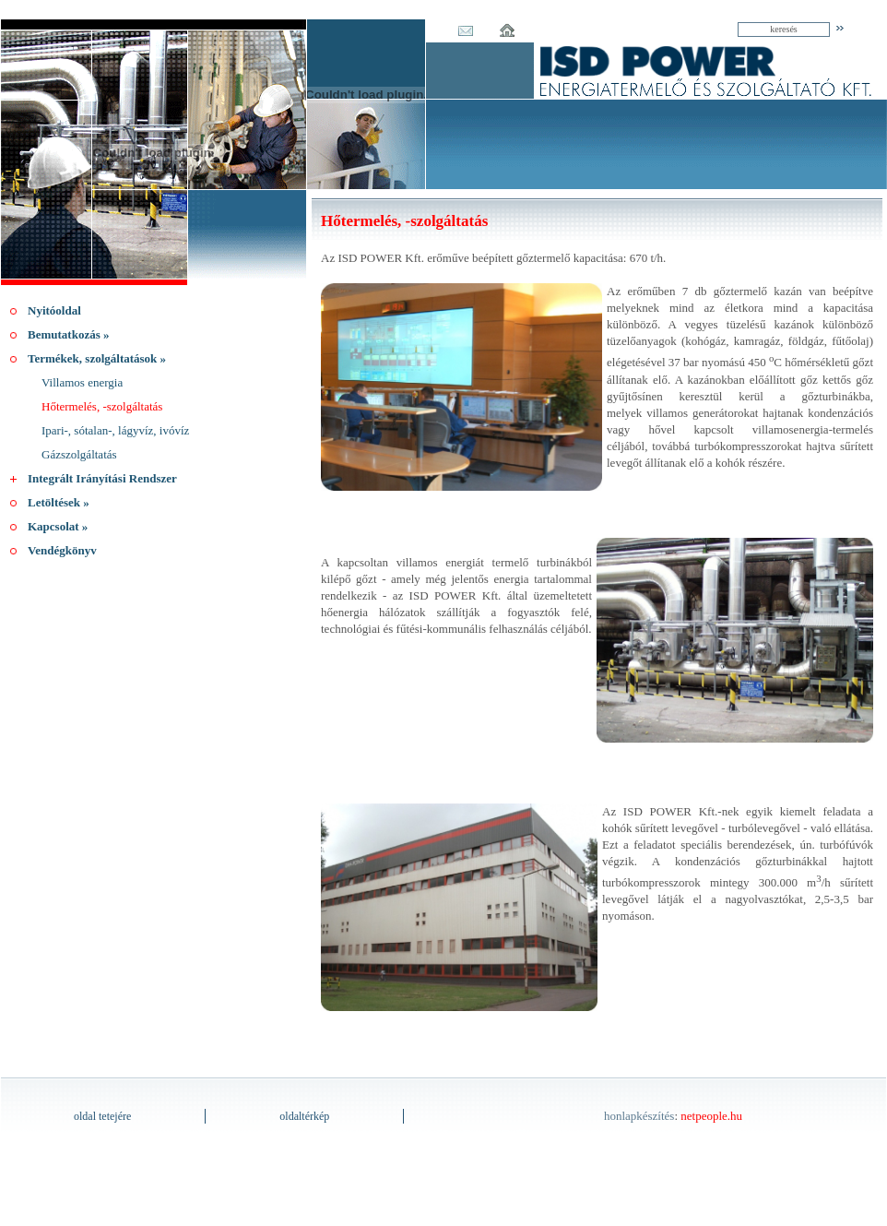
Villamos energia (82, 382)
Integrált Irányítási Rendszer (102, 478)
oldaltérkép (304, 1116)
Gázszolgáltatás (79, 454)
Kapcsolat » (58, 526)
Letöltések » (58, 502)
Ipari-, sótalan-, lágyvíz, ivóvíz (115, 430)
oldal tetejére (102, 1116)
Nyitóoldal (54, 310)
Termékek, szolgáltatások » (97, 358)
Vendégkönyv (62, 550)
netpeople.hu (711, 1116)
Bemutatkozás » (68, 334)
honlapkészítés (639, 1116)
